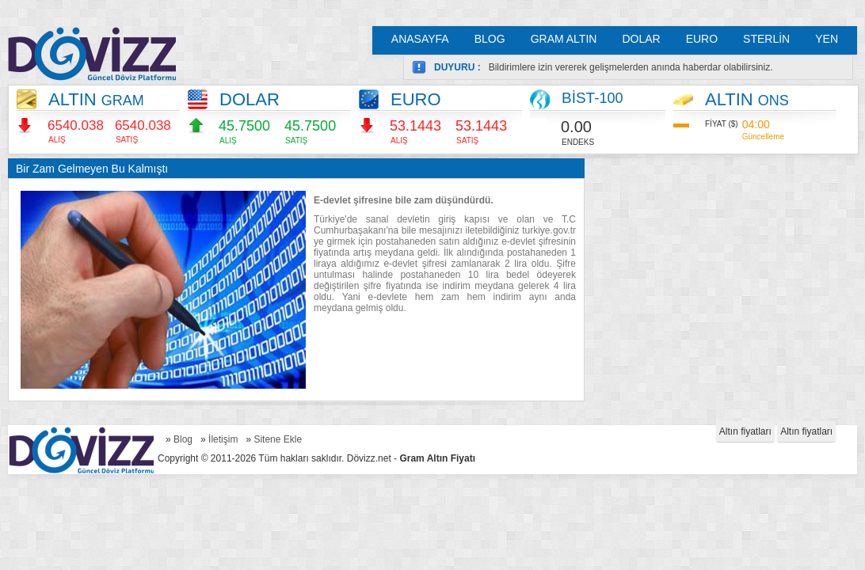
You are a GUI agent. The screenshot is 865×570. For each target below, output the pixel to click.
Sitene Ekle (277, 439)
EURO (702, 38)
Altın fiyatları (745, 431)
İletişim (223, 439)
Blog (182, 439)
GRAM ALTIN (564, 38)
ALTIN (96, 99)
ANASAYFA (420, 38)
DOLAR (641, 38)
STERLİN (766, 38)
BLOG (489, 38)
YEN (826, 38)
